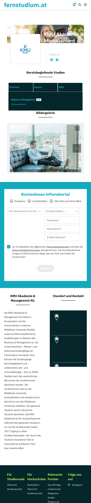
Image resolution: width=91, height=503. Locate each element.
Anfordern (45, 268)
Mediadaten (33, 484)
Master (38, 87)
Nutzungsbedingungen (58, 246)
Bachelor (14, 87)
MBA (61, 87)
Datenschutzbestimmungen (26, 250)
